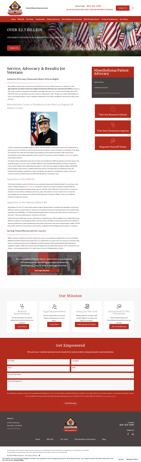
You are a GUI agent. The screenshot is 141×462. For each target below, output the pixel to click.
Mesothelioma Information (85, 439)
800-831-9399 (94, 6)
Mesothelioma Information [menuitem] (72, 19)
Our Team (64, 439)
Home (37, 439)
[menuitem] (113, 82)
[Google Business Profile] (133, 434)
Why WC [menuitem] (21, 19)
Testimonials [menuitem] (40, 19)
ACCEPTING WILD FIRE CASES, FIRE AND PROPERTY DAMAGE (89, 9)
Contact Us (122, 8)
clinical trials (68, 155)
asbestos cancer (29, 186)
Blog (104, 439)
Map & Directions (13, 428)
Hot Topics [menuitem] (124, 19)
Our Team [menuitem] (29, 19)
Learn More (25, 327)
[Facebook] (128, 434)
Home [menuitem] (13, 19)
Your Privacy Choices (32, 455)
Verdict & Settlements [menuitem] (109, 19)
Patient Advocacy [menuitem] (53, 19)
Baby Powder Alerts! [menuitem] (91, 19)
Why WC (50, 439)
